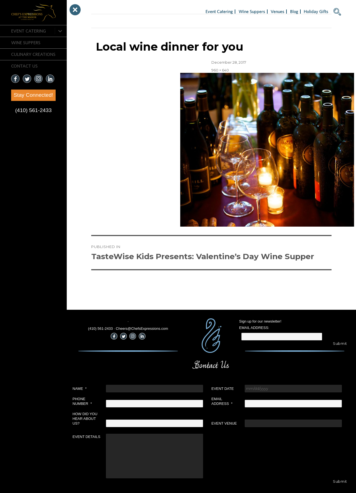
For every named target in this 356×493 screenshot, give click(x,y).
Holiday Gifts (316, 11)
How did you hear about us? (85, 418)
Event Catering (28, 30)
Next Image (101, 21)
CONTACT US (24, 65)
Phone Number (82, 401)
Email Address (222, 401)
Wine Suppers (25, 42)
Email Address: (254, 328)
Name (80, 389)
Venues (277, 11)
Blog (294, 11)
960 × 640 (220, 70)
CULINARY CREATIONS (33, 54)
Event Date (222, 389)
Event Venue (224, 423)
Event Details (86, 437)
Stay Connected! (33, 95)
